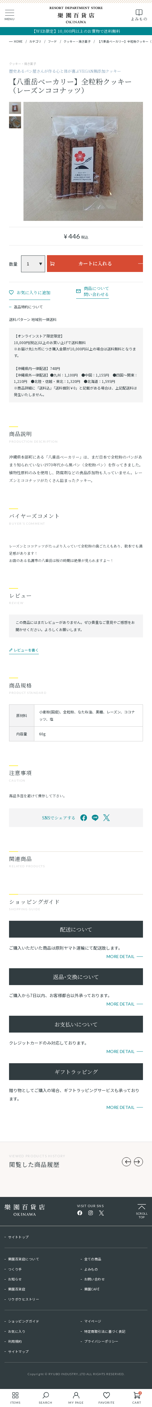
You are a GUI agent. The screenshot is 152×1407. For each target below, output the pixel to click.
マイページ (92, 1321)
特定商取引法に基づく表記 (105, 1331)
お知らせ (15, 1279)
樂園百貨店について (23, 1258)
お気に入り (16, 1331)
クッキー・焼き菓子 (77, 41)
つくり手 (15, 1269)
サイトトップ (18, 1237)
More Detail (121, 956)
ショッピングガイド (23, 1321)
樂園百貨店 (16, 1288)
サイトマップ (18, 1351)
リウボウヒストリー (23, 1299)
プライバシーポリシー (101, 1341)
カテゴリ (35, 41)
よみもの (91, 1269)
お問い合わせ (94, 1279)
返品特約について (28, 306)
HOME (18, 41)
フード (52, 41)
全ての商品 (92, 1258)
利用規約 (15, 1341)
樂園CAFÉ (92, 1288)
